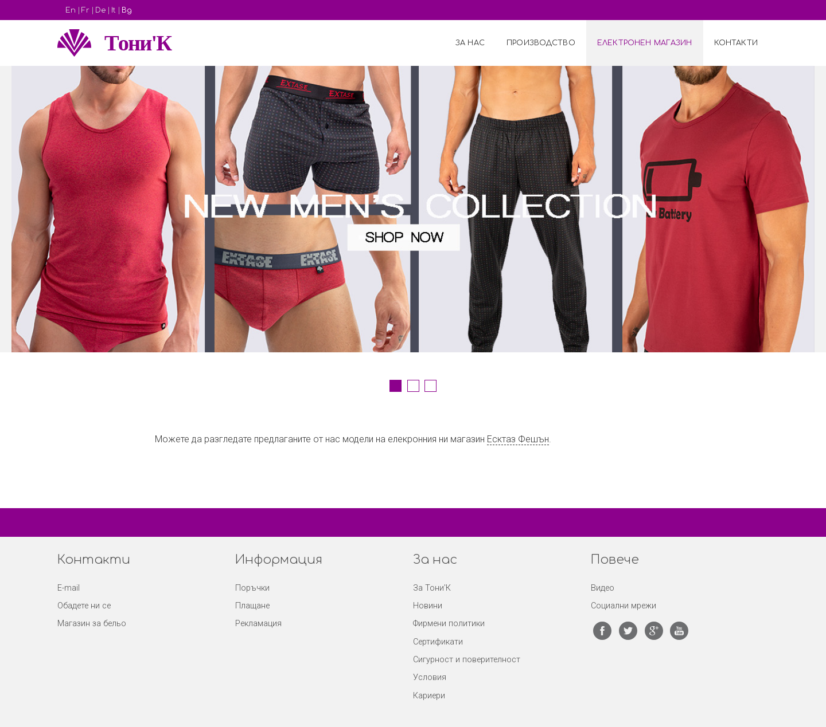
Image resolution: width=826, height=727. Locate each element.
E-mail (68, 588)
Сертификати (438, 642)
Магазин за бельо (91, 623)
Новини (427, 606)
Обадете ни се (84, 606)
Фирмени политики (449, 623)
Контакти (736, 43)
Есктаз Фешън (518, 439)
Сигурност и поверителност (466, 660)
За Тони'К (432, 588)
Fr (85, 10)
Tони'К (137, 43)
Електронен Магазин (644, 43)
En (70, 10)
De (100, 10)
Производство (540, 43)
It (113, 10)
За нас (470, 43)
